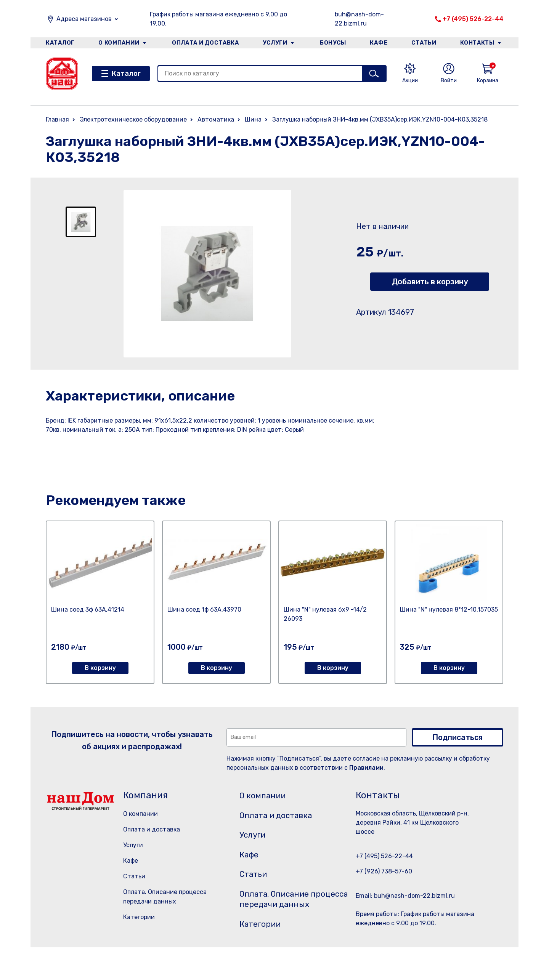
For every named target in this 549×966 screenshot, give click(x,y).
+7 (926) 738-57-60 (384, 871)
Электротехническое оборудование (133, 119)
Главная (57, 119)
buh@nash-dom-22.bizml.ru (359, 19)
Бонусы (331, 43)
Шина (253, 119)
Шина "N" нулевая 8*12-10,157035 (449, 609)
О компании (118, 43)
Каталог (60, 43)
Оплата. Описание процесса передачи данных (283, 911)
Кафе (378, 43)
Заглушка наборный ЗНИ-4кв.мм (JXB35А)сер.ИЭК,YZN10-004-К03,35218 (380, 119)
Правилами (366, 767)
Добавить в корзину (430, 281)
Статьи (425, 43)
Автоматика (215, 119)
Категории (139, 917)
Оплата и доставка (204, 43)
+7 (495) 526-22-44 (473, 18)
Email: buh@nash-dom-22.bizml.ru (405, 895)
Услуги (274, 43)
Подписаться (457, 737)
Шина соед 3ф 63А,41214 (87, 609)
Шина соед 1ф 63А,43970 (204, 609)
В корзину (100, 667)
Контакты (479, 43)
